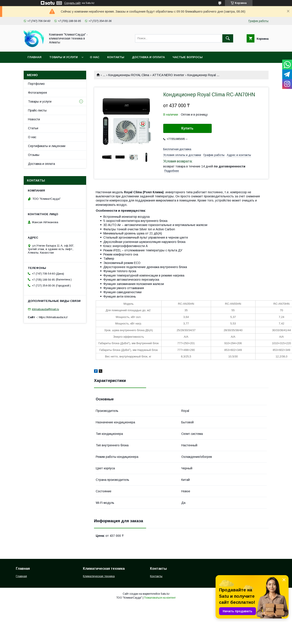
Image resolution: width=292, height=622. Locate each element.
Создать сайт (72, 3)
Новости (34, 119)
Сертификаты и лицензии (46, 146)
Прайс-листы (37, 110)
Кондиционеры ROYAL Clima (128, 75)
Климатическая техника (99, 576)
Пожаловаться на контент (160, 597)
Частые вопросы (188, 57)
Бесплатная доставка (177, 149)
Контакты (115, 57)
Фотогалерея (37, 92)
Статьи (33, 128)
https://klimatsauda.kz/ (53, 317)
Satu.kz (165, 593)
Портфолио (36, 83)
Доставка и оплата (148, 57)
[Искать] (227, 38)
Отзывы (33, 155)
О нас (94, 57)
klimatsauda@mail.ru (45, 309)
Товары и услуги (63, 57)
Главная (34, 57)
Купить (187, 128)
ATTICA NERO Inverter (168, 75)
